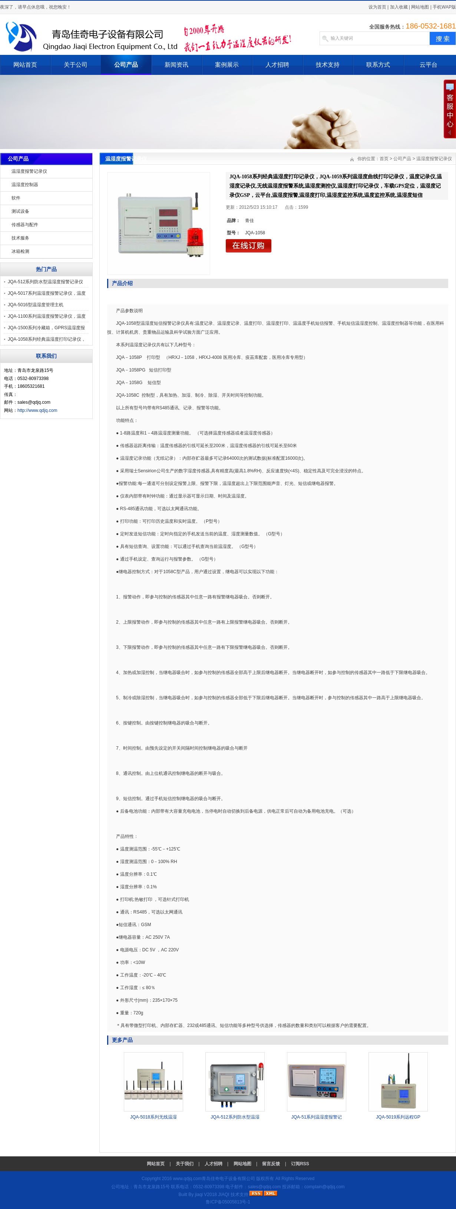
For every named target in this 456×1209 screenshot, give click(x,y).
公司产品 (126, 65)
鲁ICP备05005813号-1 (228, 1202)
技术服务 (20, 238)
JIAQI (223, 1194)
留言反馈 (271, 1163)
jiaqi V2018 (206, 1194)
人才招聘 (277, 65)
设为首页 (377, 7)
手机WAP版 (444, 7)
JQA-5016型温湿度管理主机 (35, 304)
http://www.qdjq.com (37, 410)
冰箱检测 (20, 251)
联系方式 (378, 65)
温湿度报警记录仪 (29, 171)
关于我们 (185, 1163)
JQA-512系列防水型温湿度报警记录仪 (45, 281)
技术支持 (328, 65)
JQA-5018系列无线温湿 (153, 1117)
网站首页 (25, 65)
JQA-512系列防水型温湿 (235, 1117)
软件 (15, 198)
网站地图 (420, 7)
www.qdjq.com (187, 1178)
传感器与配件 (24, 224)
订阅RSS (300, 1163)
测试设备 (20, 211)
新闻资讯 (176, 65)
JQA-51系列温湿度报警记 (316, 1117)
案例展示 (227, 65)
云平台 (428, 65)
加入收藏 (399, 7)
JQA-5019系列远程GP (398, 1117)
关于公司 (75, 65)
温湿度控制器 (24, 184)
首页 (384, 158)
